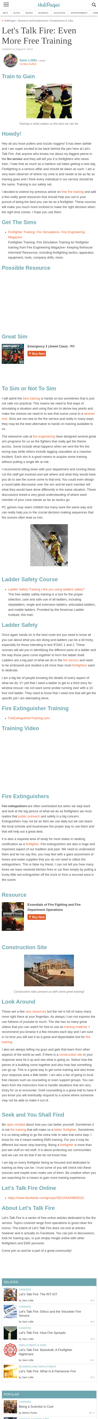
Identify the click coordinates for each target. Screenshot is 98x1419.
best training (31, 398)
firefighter (32, 844)
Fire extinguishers (15, 806)
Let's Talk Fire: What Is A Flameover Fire (47, 1371)
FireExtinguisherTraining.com (28, 718)
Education (59, 13)
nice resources (36, 1011)
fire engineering (44, 436)
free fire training (72, 192)
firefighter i (67, 1145)
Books (29, 13)
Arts (5, 13)
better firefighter (65, 1129)
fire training (17, 1129)
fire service (15, 159)
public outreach (29, 816)
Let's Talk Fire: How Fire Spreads (42, 1333)
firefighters (79, 665)
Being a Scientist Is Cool (36, 1406)
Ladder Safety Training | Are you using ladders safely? (46, 589)
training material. (76, 1027)
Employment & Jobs (32, 1345)
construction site (70, 1054)
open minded (16, 1124)
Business (43, 13)
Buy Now (37, 353)
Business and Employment (37, 1366)
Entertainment (79, 13)
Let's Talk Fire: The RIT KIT (38, 1294)
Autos (16, 13)
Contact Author (28, 64)
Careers (25, 1289)
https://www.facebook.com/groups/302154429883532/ (46, 1198)
